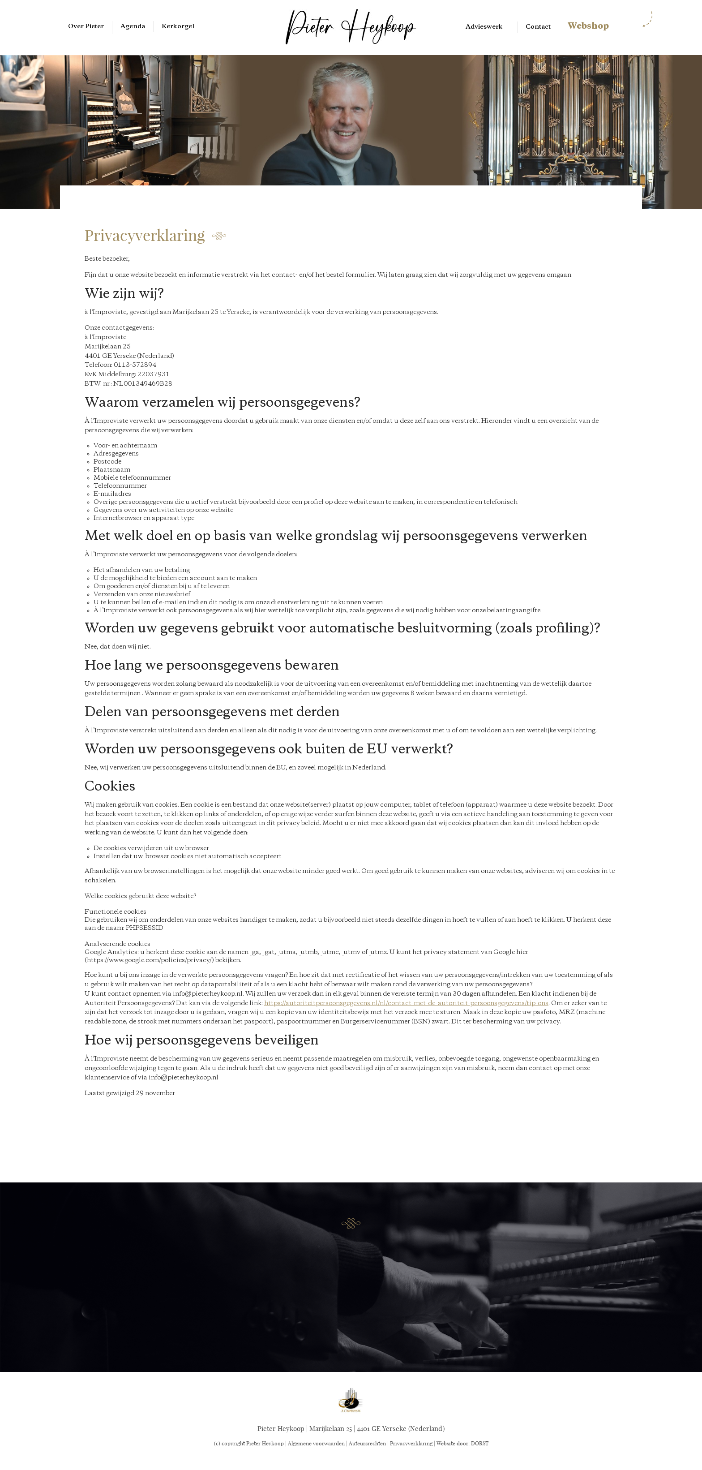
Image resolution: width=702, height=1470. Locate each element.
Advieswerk (484, 27)
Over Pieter (86, 26)
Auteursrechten (367, 1443)
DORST (479, 1443)
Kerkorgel (178, 26)
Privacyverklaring (411, 1443)
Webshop (588, 26)
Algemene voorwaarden (316, 1443)
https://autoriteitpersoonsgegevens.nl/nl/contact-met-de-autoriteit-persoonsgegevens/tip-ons (406, 1003)
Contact (538, 27)
